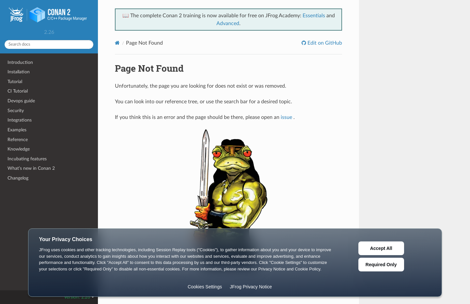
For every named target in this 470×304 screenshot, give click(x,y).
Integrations (20, 120)
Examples (17, 129)
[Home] (117, 43)
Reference (18, 139)
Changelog (18, 178)
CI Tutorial (18, 91)
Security (16, 110)
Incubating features (27, 158)
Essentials (314, 15)
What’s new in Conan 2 (31, 168)
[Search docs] (49, 44)
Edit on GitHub (324, 43)
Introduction (20, 62)
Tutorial (15, 81)
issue (286, 117)
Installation (19, 71)
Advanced (227, 23)
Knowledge (19, 149)
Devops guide (21, 100)
